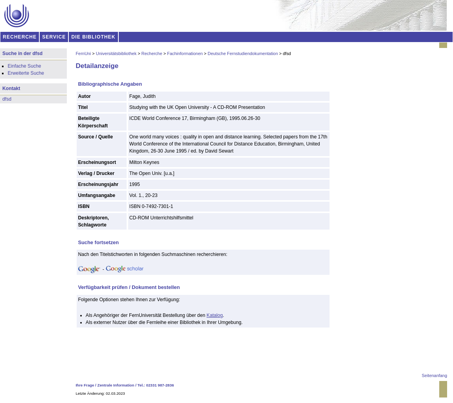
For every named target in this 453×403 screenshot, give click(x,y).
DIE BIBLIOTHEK (94, 37)
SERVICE (54, 37)
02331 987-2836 (160, 385)
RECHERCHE (20, 37)
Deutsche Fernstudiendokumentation (243, 53)
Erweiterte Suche (25, 73)
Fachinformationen (185, 53)
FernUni (83, 53)
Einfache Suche (24, 66)
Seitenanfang (434, 375)
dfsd (6, 99)
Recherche (152, 53)
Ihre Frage (85, 385)
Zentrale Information (116, 385)
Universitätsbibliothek (116, 53)
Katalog (214, 315)
